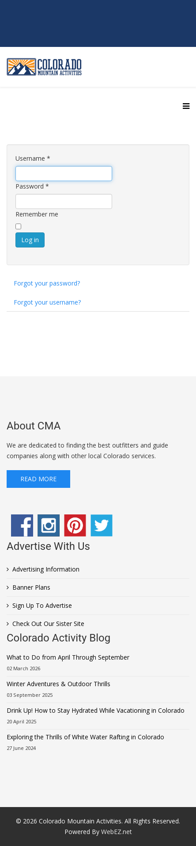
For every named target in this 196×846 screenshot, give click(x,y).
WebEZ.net (116, 831)
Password (32, 186)
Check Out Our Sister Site (48, 623)
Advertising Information (45, 569)
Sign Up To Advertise (42, 605)
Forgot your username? (47, 302)
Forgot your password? (47, 283)
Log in (30, 240)
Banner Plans (31, 587)
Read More (38, 479)
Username (32, 158)
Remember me (36, 214)
